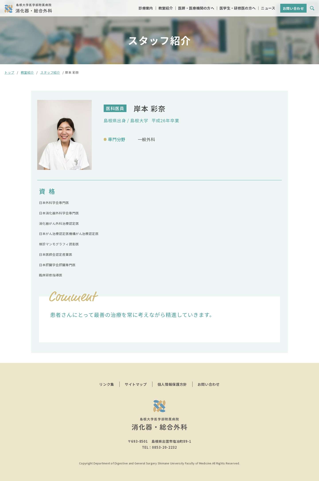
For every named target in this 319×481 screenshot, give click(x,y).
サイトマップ (136, 384)
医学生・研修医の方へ (238, 8)
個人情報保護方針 (172, 384)
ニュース (268, 8)
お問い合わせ (293, 8)
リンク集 (106, 384)
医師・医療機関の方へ (196, 8)
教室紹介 (165, 8)
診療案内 (145, 8)
